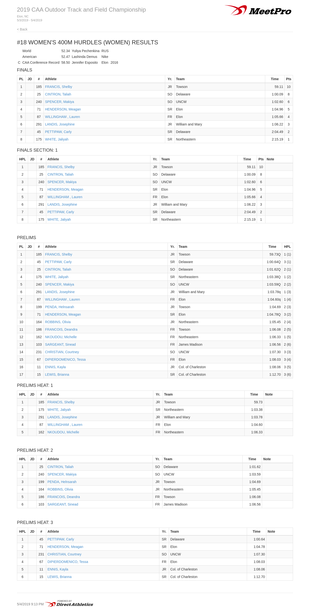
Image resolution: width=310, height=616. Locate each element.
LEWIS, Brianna (57, 374)
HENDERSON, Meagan (63, 109)
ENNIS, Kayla (55, 367)
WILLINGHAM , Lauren (62, 117)
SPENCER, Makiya (59, 102)
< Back (22, 29)
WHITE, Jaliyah (56, 139)
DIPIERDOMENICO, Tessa (65, 359)
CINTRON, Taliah (58, 94)
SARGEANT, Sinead (60, 344)
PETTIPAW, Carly (58, 132)
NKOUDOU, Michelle (61, 337)
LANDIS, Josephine (60, 124)
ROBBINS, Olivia (58, 322)
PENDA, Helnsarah (59, 307)
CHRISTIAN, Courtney (62, 352)
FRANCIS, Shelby (58, 87)
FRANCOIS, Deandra (61, 329)
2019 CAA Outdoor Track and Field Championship (81, 9)
